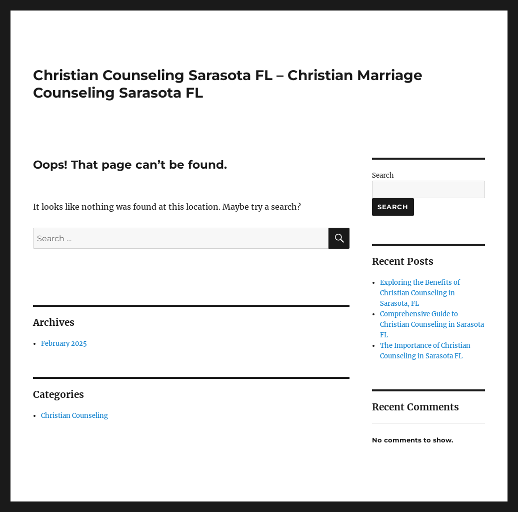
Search (383, 175)
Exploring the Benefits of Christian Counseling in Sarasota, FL (420, 293)
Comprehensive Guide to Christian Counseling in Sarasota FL (432, 324)
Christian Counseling (74, 415)
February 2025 (64, 343)
